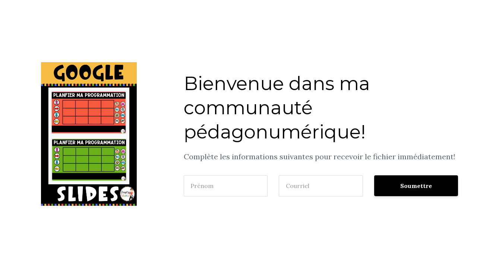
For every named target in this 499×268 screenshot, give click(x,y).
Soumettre (416, 185)
